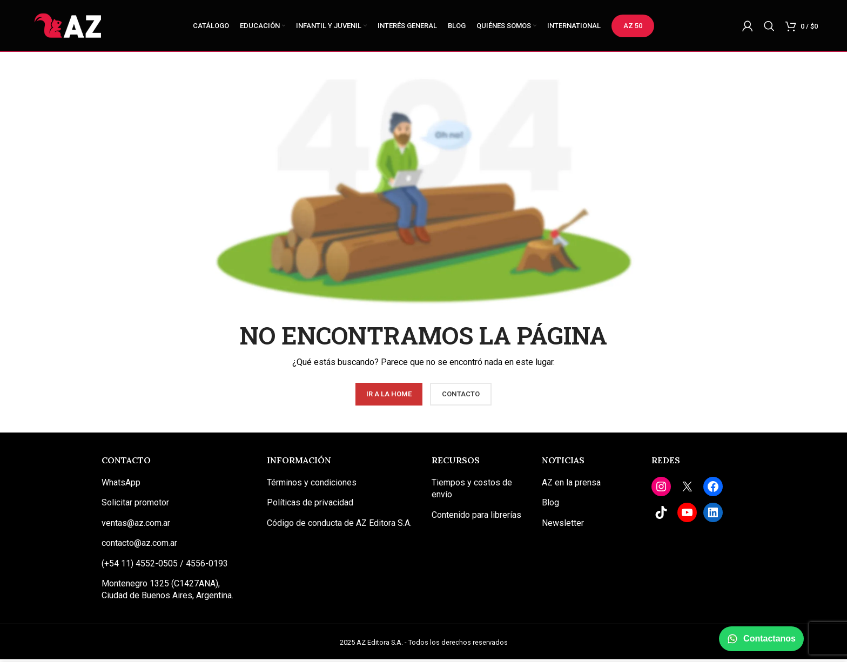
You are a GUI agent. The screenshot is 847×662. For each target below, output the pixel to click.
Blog (550, 505)
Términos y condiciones (312, 485)
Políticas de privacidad (310, 505)
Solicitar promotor (135, 505)
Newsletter (563, 526)
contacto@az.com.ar (139, 546)
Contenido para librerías (476, 517)
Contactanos (761, 638)
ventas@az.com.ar (136, 526)
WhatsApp (121, 485)
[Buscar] (769, 27)
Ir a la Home (389, 397)
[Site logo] (69, 26)
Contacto (461, 397)
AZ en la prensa (571, 485)
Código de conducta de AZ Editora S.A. (339, 526)
